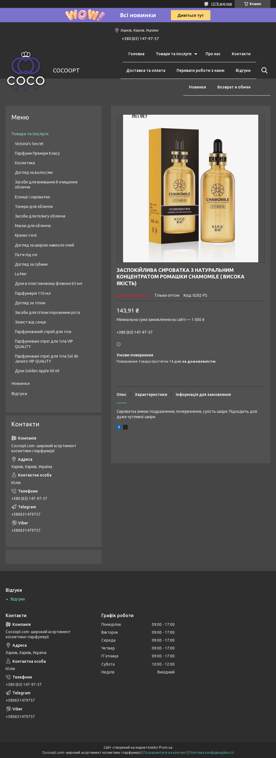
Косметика (25, 163)
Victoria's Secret (29, 143)
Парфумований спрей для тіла (43, 331)
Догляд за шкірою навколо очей (44, 245)
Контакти (241, 54)
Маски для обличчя (33, 225)
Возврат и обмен (234, 87)
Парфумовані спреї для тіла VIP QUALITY (44, 344)
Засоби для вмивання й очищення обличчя (46, 184)
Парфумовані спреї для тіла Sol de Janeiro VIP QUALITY (46, 359)
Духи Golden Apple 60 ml (37, 371)
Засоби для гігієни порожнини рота (47, 312)
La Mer (21, 274)
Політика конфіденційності (211, 752)
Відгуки (243, 70)
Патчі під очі (26, 254)
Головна (136, 54)
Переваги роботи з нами (200, 70)
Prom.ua (165, 747)
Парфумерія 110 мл (33, 293)
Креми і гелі (26, 235)
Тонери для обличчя (34, 206)
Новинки (197, 87)
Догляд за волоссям (34, 172)
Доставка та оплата (145, 70)
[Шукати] (263, 70)
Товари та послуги (174, 54)
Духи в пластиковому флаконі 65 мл (48, 283)
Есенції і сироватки (32, 197)
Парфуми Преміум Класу (37, 153)
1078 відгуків (221, 4)
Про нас (213, 54)
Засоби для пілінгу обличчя (40, 216)
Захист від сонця (30, 322)
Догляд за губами (31, 264)
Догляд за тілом (30, 303)
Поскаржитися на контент (165, 752)
